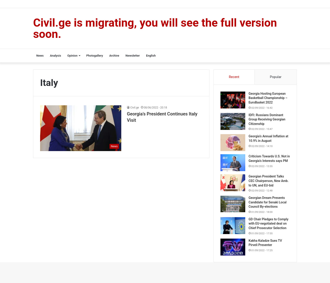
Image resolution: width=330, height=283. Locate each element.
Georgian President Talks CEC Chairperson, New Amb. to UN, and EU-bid (269, 182)
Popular (276, 77)
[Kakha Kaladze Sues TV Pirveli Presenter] (232, 248)
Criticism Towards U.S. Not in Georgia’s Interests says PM (267, 161)
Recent (234, 77)
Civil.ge (134, 107)
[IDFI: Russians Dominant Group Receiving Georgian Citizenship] (232, 121)
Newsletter (133, 55)
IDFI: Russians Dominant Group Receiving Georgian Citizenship (267, 119)
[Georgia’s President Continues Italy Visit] (80, 128)
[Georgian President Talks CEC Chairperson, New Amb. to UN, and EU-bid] (232, 184)
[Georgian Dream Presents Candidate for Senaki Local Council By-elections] (232, 205)
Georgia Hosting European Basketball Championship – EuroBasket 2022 (268, 98)
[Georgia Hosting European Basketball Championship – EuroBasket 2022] (232, 100)
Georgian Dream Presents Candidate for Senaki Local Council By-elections (267, 203)
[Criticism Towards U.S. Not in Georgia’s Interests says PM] (232, 162)
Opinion (72, 55)
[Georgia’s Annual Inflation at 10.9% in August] (232, 142)
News (40, 55)
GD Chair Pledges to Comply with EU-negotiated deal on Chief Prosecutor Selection (269, 225)
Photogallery (94, 55)
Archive (114, 55)
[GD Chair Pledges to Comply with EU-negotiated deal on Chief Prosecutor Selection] (232, 227)
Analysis (55, 55)
